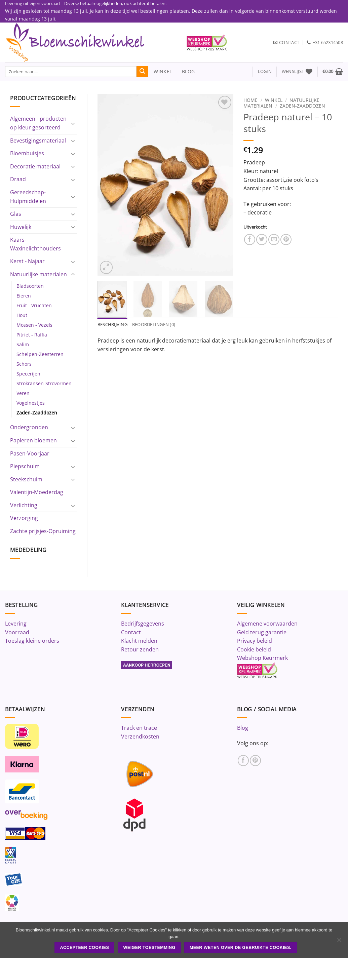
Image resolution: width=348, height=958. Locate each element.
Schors (24, 364)
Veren (23, 393)
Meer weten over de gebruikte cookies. (241, 947)
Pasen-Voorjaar (29, 453)
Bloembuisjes (27, 153)
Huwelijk (20, 227)
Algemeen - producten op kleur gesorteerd (38, 123)
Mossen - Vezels (34, 325)
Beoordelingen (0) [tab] (153, 324)
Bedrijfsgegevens (142, 623)
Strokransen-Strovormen (44, 383)
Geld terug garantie (261, 632)
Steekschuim (26, 479)
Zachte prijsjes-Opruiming (43, 531)
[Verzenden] (142, 71)
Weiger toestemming (149, 947)
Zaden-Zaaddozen (36, 412)
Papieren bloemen (33, 440)
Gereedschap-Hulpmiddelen (28, 197)
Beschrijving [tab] (112, 324)
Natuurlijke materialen (38, 274)
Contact (131, 632)
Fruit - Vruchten (34, 305)
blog (188, 71)
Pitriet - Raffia (31, 334)
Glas (15, 213)
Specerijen (28, 373)
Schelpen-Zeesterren (40, 354)
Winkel (273, 100)
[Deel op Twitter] (261, 239)
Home (250, 100)
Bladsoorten (30, 286)
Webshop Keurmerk (262, 658)
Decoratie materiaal (35, 166)
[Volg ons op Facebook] (243, 760)
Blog (242, 727)
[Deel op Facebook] (249, 239)
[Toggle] (73, 123)
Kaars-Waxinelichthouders (35, 244)
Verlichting (23, 505)
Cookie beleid (254, 649)
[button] (265, 71)
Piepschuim (25, 466)
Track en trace (139, 727)
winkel (160, 71)
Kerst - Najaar (27, 261)
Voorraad (17, 632)
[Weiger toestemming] (339, 941)
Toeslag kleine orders (32, 640)
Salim (22, 344)
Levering (16, 623)
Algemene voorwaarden (267, 623)
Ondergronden (29, 427)
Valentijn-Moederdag (36, 492)
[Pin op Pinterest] (286, 239)
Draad (18, 179)
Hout (21, 315)
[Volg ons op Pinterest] (255, 760)
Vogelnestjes (30, 403)
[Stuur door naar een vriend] (273, 239)
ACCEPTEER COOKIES (84, 947)
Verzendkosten (140, 736)
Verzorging (24, 518)
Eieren (23, 295)
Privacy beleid (254, 640)
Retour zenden (140, 649)
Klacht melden (139, 640)
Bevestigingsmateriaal (38, 140)
